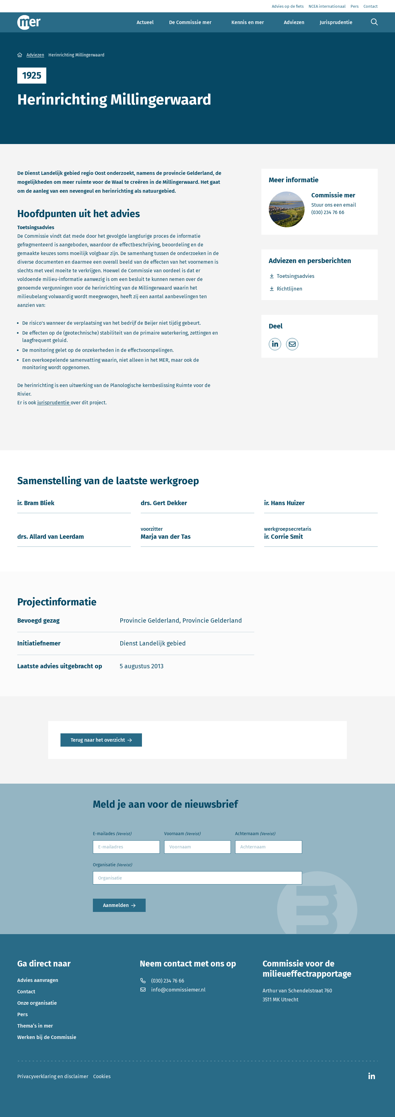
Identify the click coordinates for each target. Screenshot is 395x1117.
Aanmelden (116, 905)
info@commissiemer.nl (173, 990)
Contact (26, 991)
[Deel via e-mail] (292, 344)
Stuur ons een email (333, 204)
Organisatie (112, 865)
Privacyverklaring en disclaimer (52, 1076)
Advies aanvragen (37, 980)
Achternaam (255, 834)
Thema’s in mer (35, 1026)
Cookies (101, 1076)
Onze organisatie (37, 1003)
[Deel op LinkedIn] (275, 344)
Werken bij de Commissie (46, 1037)
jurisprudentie (54, 403)
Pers (22, 1014)
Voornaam (182, 834)
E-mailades (112, 834)
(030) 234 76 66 (333, 212)
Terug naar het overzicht (98, 740)
